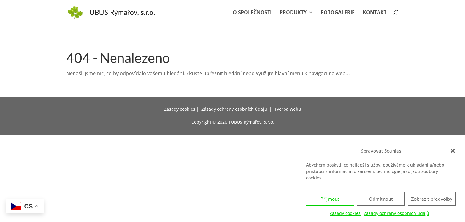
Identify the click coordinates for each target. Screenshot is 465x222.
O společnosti (252, 13)
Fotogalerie (338, 13)
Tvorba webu (287, 109)
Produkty (293, 13)
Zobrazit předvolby (431, 200)
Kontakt (374, 13)
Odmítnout (381, 200)
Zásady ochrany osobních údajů (396, 214)
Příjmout (330, 200)
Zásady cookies (345, 214)
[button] (453, 152)
